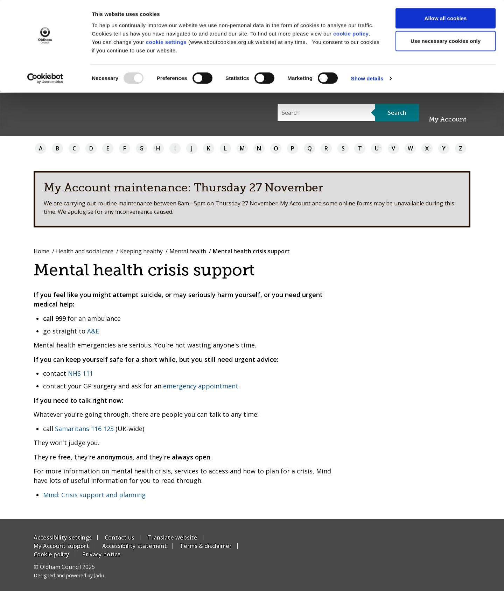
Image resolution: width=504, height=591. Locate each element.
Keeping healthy (141, 251)
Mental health (187, 251)
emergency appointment (200, 386)
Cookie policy (51, 554)
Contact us (119, 537)
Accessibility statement (134, 546)
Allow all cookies (446, 18)
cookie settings (166, 42)
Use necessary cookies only (446, 41)
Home (41, 251)
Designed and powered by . (69, 575)
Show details (367, 79)
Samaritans (72, 428)
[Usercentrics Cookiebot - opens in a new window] (45, 79)
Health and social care (84, 251)
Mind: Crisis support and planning (94, 495)
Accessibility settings (63, 537)
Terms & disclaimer (206, 546)
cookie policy (351, 34)
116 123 (102, 428)
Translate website (172, 537)
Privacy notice (101, 554)
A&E (93, 331)
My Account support (61, 546)
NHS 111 (80, 373)
